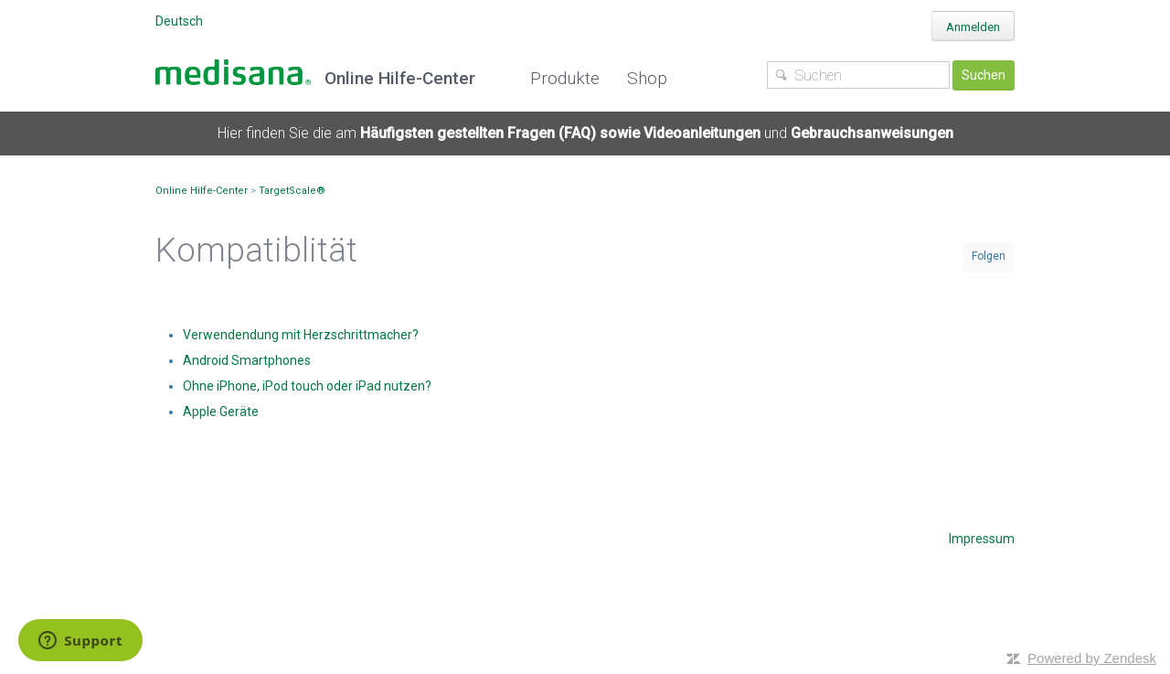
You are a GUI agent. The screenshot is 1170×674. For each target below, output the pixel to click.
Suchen (983, 75)
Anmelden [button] (973, 27)
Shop (647, 78)
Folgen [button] (988, 256)
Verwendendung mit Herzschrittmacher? (301, 334)
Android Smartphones (247, 360)
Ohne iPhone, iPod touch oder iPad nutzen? (307, 386)
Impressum (982, 538)
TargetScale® (292, 191)
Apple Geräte (221, 411)
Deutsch (179, 21)
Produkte (565, 78)
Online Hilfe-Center (201, 191)
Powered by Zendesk (1091, 658)
